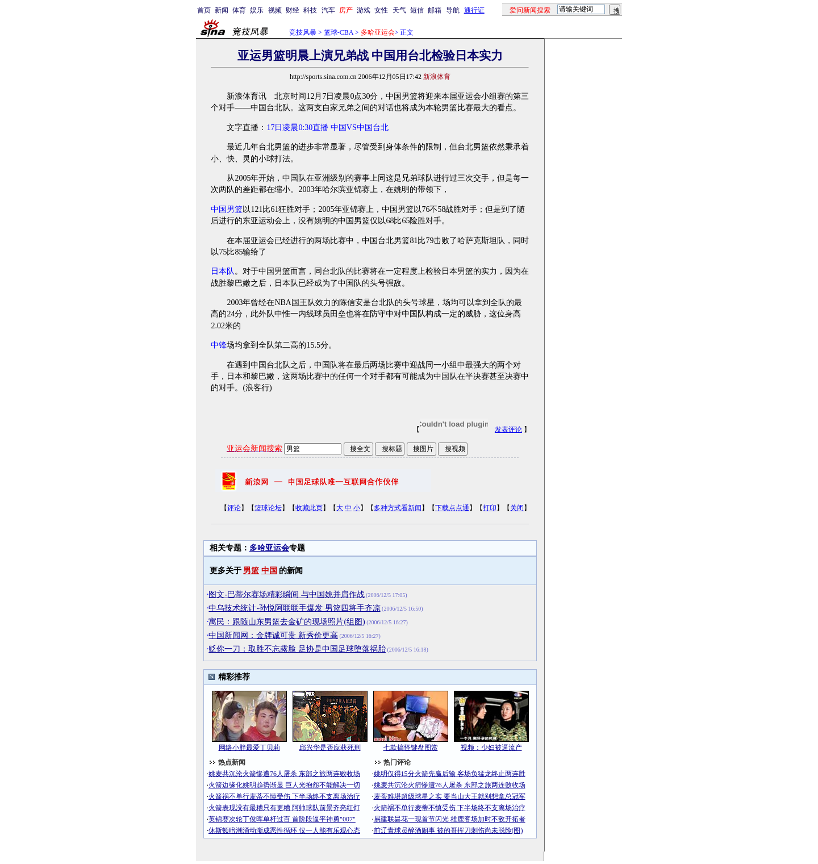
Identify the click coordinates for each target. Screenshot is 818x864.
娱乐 (257, 10)
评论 (234, 508)
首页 (204, 10)
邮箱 (434, 10)
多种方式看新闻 (397, 508)
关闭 (517, 508)
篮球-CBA (338, 32)
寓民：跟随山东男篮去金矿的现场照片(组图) (286, 621)
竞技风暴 (302, 32)
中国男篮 (227, 209)
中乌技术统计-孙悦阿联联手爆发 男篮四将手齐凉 (294, 608)
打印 (489, 508)
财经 (292, 10)
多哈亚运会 (269, 548)
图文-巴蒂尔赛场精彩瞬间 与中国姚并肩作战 (286, 594)
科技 (310, 10)
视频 (275, 10)
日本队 (223, 271)
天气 (399, 10)
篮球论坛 (268, 508)
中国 (269, 570)
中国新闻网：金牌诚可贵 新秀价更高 (273, 635)
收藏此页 (309, 508)
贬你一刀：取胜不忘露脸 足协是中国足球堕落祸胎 (297, 649)
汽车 (328, 10)
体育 (239, 10)
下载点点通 (452, 508)
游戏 (363, 10)
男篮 (251, 570)
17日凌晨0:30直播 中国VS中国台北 (327, 127)
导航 (453, 10)
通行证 (474, 10)
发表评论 (508, 429)
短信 (417, 10)
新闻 (221, 10)
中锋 (219, 345)
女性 (381, 10)
